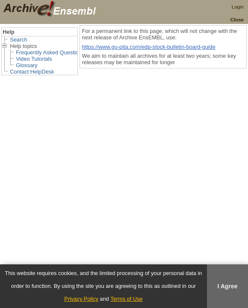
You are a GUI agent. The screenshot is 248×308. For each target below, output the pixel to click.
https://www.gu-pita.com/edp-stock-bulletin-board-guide (149, 47)
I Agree (227, 286)
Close (237, 19)
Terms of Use (126, 299)
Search (18, 39)
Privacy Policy (81, 299)
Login (238, 6)
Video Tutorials (34, 59)
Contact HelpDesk (32, 71)
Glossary (27, 65)
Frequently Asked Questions (50, 52)
